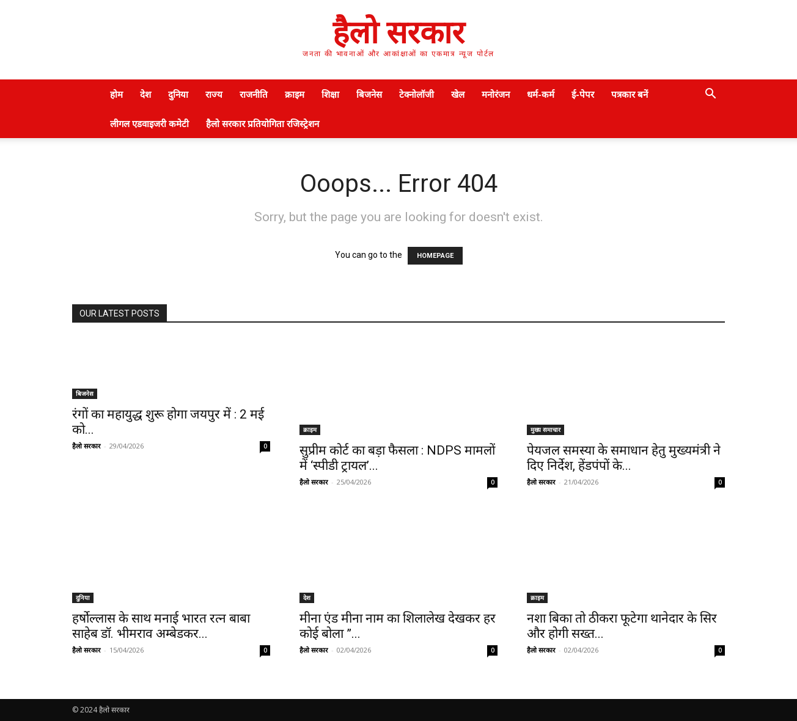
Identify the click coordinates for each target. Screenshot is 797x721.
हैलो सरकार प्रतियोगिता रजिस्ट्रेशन (262, 123)
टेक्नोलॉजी (416, 94)
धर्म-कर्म (540, 94)
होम (116, 94)
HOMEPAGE (435, 256)
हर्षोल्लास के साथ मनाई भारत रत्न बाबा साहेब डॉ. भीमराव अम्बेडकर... (161, 626)
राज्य (213, 94)
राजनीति (254, 94)
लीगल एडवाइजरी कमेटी (149, 123)
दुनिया (178, 94)
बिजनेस (369, 94)
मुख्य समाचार (545, 429)
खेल (458, 94)
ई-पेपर (582, 94)
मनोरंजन (496, 94)
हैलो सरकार (86, 445)
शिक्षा (330, 94)
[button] (710, 95)
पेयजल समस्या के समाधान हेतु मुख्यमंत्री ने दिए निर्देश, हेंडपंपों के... (624, 458)
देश (145, 94)
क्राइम (294, 94)
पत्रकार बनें (629, 94)
